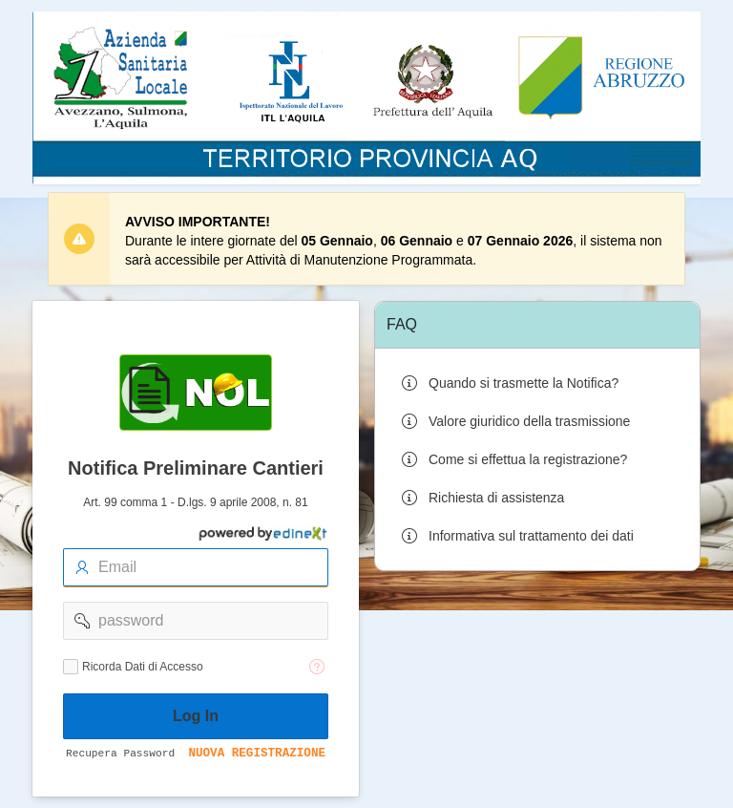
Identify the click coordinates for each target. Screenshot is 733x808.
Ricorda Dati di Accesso (142, 666)
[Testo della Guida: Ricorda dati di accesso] (316, 666)
